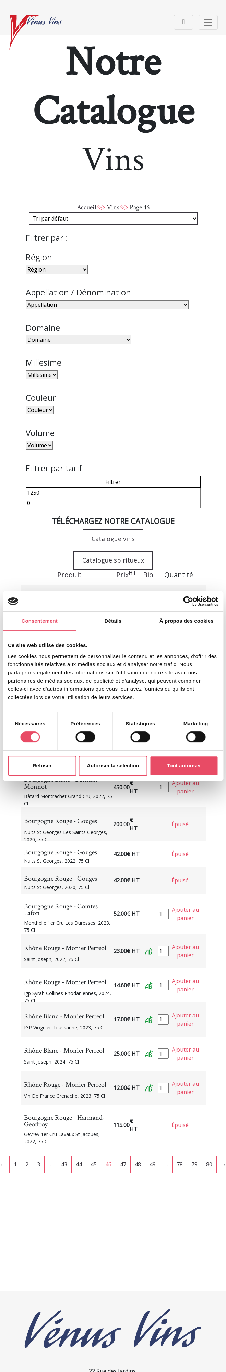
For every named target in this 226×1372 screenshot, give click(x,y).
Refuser (42, 765)
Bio (148, 574)
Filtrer (113, 482)
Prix (126, 574)
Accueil (86, 207)
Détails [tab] (113, 621)
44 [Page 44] (79, 1164)
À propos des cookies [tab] (186, 621)
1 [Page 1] (15, 1164)
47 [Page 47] (123, 1164)
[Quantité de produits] (163, 787)
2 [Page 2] (26, 1164)
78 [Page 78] (180, 1164)
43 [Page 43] (64, 1164)
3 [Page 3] (38, 1164)
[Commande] (113, 218)
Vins (113, 207)
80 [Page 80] (209, 1164)
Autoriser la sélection (113, 765)
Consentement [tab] (39, 621)
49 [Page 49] (153, 1164)
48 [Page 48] (138, 1164)
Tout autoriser (184, 765)
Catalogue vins (113, 539)
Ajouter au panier (185, 787)
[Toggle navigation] (183, 22)
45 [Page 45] (94, 1164)
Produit (69, 574)
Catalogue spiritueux (113, 560)
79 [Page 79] (194, 1164)
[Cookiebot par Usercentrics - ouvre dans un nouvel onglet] (188, 601)
